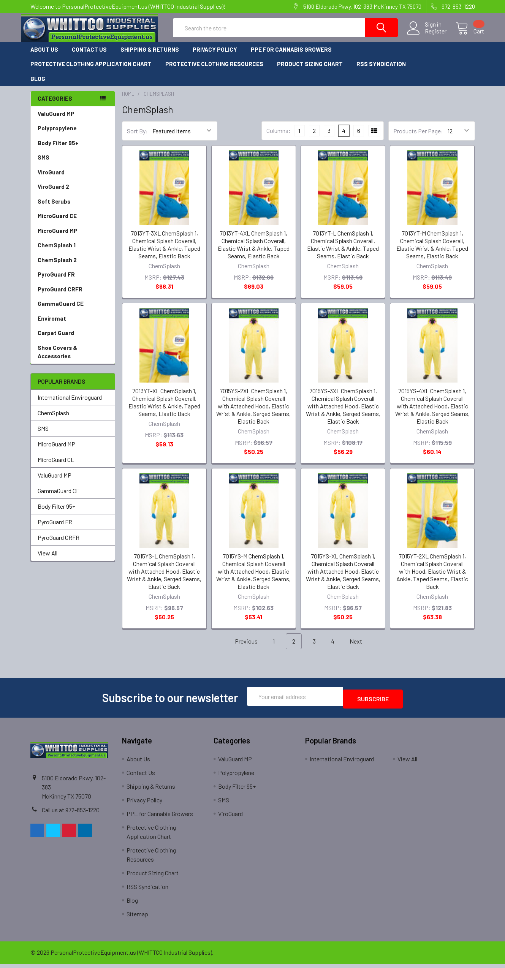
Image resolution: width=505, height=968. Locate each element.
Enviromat (52, 325)
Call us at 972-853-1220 (71, 814)
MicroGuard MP (58, 237)
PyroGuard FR (56, 281)
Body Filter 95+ (58, 149)
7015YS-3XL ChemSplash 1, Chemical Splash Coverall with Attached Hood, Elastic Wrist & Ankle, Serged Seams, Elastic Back (343, 413)
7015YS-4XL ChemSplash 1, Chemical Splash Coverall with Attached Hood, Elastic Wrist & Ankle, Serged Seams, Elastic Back (432, 413)
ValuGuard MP (56, 120)
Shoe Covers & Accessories (57, 359)
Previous (242, 648)
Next (360, 648)
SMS (43, 164)
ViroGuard (51, 179)
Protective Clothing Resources (214, 70)
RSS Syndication (381, 70)
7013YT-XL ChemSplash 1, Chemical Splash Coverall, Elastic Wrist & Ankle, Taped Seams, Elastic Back (164, 409)
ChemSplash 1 (57, 251)
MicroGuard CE (57, 222)
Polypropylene (57, 134)
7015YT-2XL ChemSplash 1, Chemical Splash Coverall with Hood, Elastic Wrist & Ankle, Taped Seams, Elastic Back (432, 578)
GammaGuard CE (61, 310)
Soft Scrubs (54, 208)
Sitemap (137, 918)
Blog (37, 85)
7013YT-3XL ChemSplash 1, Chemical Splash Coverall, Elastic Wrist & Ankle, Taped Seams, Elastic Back (164, 251)
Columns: (278, 137)
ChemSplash (53, 419)
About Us (44, 56)
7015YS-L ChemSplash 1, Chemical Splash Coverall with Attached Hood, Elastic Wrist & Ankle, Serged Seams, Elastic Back (164, 578)
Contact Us (89, 56)
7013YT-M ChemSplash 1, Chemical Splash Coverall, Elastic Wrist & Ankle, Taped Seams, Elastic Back (432, 251)
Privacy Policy (215, 56)
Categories (55, 105)
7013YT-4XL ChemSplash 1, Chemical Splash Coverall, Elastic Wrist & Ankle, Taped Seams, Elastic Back (254, 251)
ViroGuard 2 (53, 193)
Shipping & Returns (149, 56)
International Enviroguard (70, 404)
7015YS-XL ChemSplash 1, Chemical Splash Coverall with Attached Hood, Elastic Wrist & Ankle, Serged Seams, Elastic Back (343, 578)
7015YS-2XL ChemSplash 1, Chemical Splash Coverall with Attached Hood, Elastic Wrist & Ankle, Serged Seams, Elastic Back (253, 413)
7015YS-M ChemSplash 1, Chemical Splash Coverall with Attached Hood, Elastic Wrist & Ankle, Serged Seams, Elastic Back (253, 578)
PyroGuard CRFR (60, 296)
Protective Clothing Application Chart (91, 70)
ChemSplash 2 (57, 266)
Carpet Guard (56, 339)
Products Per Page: (418, 137)
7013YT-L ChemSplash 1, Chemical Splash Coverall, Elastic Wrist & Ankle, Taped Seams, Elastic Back (343, 251)
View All (47, 559)
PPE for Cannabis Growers (291, 56)
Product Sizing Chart (310, 70)
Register (426, 35)
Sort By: (137, 137)
